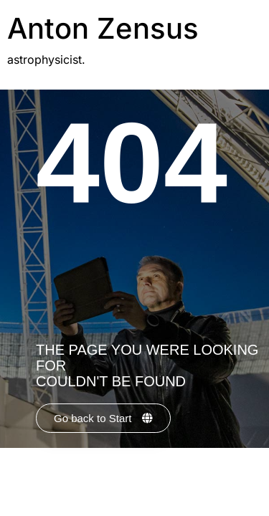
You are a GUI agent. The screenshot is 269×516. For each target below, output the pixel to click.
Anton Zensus (103, 28)
